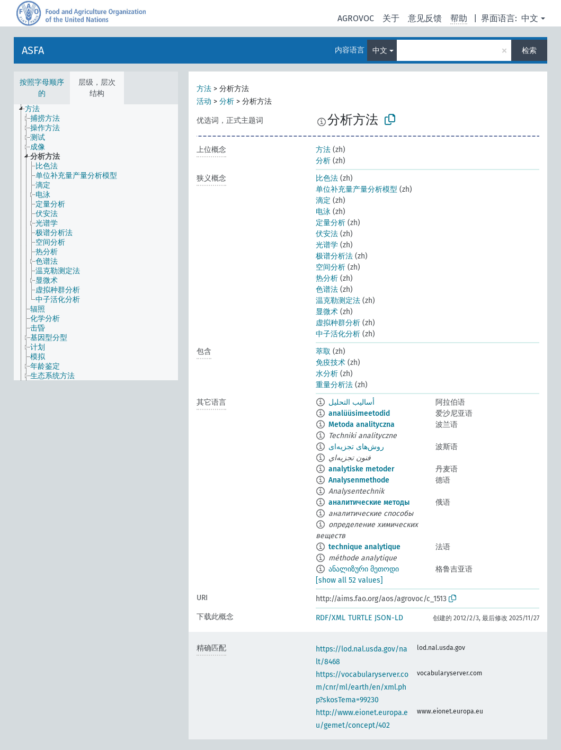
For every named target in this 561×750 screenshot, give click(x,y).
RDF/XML (330, 617)
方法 (204, 88)
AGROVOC (355, 18)
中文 (529, 18)
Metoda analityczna (361, 424)
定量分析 (330, 222)
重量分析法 (334, 384)
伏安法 (327, 233)
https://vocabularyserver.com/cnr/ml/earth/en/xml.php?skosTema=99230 (362, 687)
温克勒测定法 (338, 300)
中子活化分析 (338, 333)
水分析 (327, 373)
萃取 (323, 351)
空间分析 (330, 267)
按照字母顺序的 (42, 88)
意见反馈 (425, 18)
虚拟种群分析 (338, 322)
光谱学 (327, 244)
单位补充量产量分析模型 (356, 189)
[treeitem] (36, 109)
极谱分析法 (334, 256)
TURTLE (360, 617)
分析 (226, 101)
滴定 (323, 200)
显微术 (327, 311)
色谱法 (327, 289)
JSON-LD (389, 617)
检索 (529, 50)
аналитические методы (368, 502)
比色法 (327, 178)
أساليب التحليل (351, 402)
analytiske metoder (361, 469)
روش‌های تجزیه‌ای (356, 446)
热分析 (327, 278)
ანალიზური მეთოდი (363, 569)
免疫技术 (330, 362)
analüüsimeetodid (359, 413)
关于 (390, 18)
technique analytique (364, 546)
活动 (204, 101)
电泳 (323, 211)
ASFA (33, 50)
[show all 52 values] (349, 580)
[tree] (96, 242)
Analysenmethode (358, 480)
